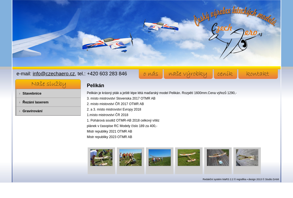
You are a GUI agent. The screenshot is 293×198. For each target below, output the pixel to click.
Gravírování (32, 111)
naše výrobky (188, 74)
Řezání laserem (36, 102)
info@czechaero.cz (54, 73)
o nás (151, 74)
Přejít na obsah (12, 2)
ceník (225, 74)
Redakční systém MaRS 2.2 (218, 179)
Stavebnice (32, 93)
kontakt (258, 74)
